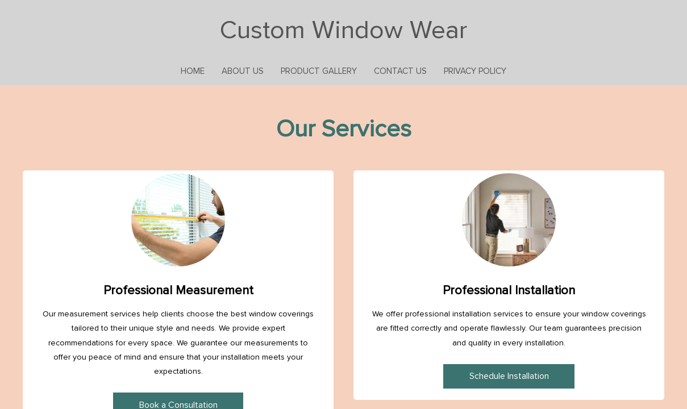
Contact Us (400, 71)
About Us (243, 71)
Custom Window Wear (343, 30)
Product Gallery (319, 71)
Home (193, 71)
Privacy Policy (475, 71)
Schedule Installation (509, 376)
